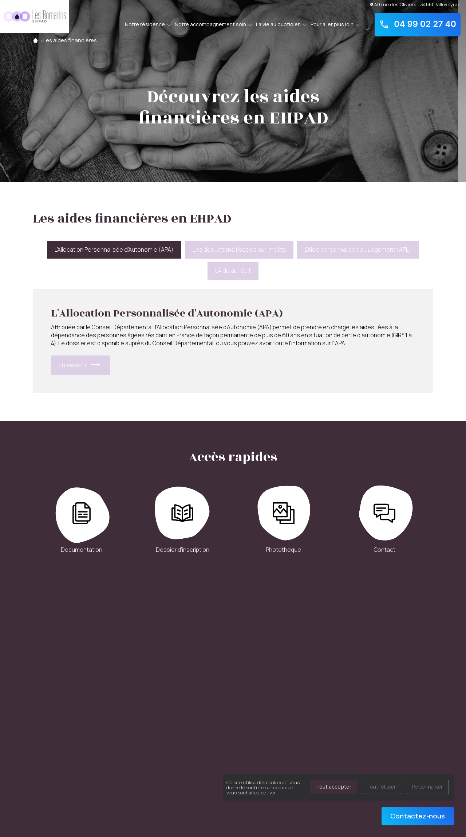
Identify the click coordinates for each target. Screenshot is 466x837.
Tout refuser (381, 786)
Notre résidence (145, 24)
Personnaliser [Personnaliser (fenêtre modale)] (427, 786)
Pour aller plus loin (332, 24)
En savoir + (73, 365)
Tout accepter (333, 786)
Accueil (35, 40)
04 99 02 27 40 (417, 24)
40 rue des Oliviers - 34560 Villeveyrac (415, 4)
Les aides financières (70, 40)
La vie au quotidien (278, 24)
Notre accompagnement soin (210, 24)
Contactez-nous (417, 816)
